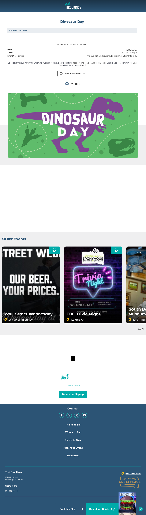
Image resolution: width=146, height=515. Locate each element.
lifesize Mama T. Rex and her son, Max (89, 63)
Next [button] (141, 239)
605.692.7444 (11, 491)
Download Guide (99, 509)
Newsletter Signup (73, 394)
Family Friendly (130, 56)
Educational (105, 56)
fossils (82, 65)
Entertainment (117, 56)
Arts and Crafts (93, 56)
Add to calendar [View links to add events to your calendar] (73, 73)
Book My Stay (68, 509)
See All (141, 329)
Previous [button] (133, 239)
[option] (73, 125)
